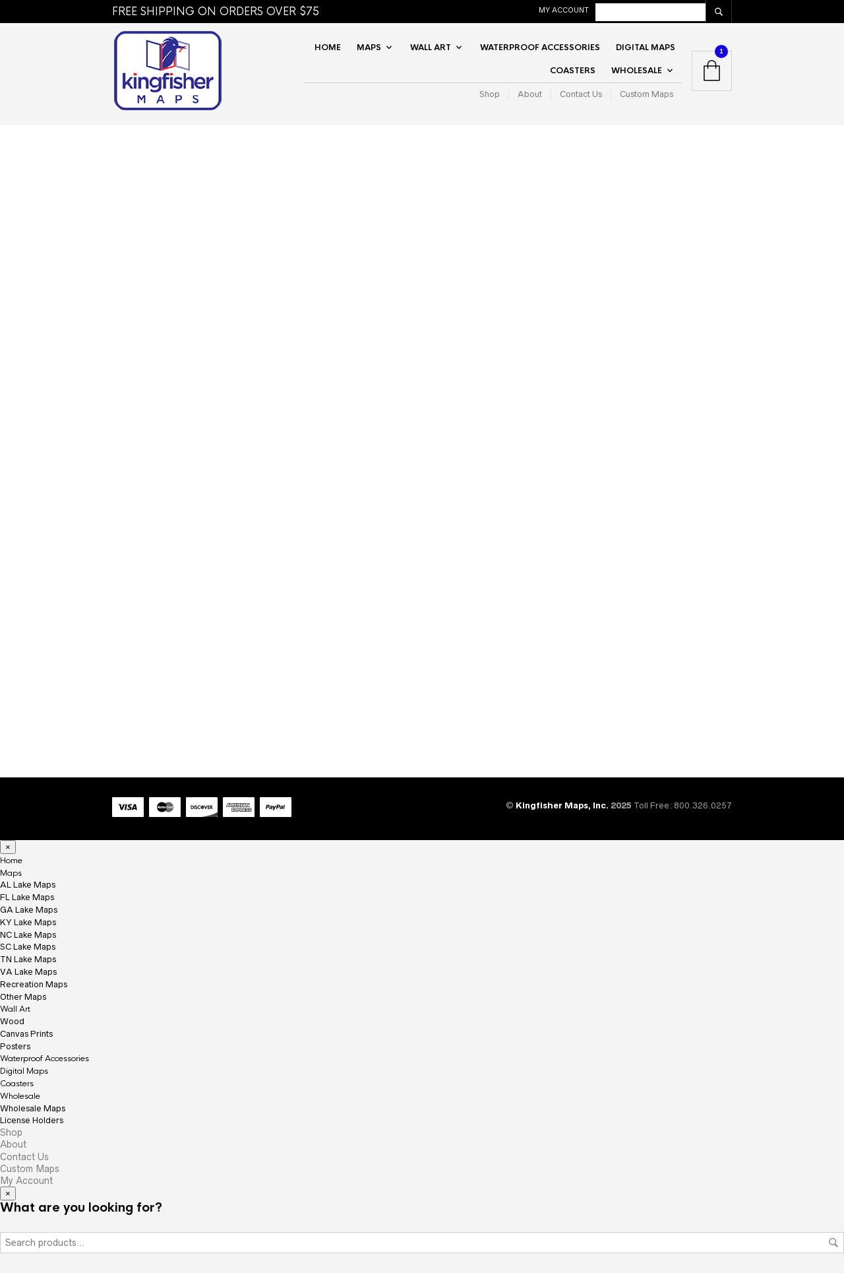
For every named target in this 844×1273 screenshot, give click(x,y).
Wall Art (430, 47)
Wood (12, 1021)
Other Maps (23, 997)
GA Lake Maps (28, 910)
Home (328, 47)
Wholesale (636, 70)
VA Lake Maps (28, 972)
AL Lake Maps (27, 885)
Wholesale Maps (32, 1108)
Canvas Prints (26, 1034)
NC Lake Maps (28, 935)
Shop (489, 94)
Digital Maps (645, 47)
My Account (564, 10)
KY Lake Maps (28, 922)
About (530, 94)
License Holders (31, 1120)
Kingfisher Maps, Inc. (563, 805)
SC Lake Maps (27, 947)
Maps (369, 47)
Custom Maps (646, 94)
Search (833, 1242)
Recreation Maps (33, 984)
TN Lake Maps (28, 959)
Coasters (572, 70)
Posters (15, 1046)
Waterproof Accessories (540, 47)
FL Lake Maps (27, 897)
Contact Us (581, 94)
